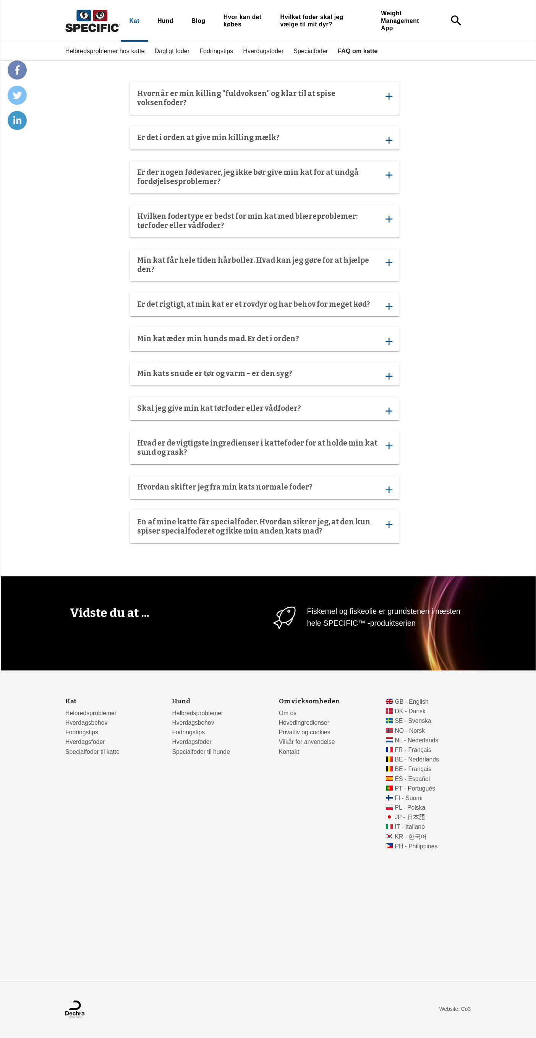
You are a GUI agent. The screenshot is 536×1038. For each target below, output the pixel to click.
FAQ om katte (357, 50)
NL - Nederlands (416, 740)
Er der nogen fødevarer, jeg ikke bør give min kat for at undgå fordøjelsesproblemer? (264, 177)
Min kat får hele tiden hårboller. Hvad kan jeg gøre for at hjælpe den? (264, 264)
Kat (134, 21)
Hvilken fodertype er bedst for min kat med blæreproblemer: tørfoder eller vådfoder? (264, 220)
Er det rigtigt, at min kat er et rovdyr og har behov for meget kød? (264, 305)
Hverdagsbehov (86, 722)
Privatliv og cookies (304, 732)
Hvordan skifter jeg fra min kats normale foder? (264, 489)
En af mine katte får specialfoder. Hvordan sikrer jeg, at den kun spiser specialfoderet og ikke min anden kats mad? (264, 526)
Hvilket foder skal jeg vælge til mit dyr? (311, 21)
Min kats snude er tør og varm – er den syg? (264, 375)
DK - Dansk (410, 711)
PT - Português (415, 788)
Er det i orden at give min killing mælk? (264, 139)
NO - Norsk (410, 730)
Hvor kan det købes (242, 21)
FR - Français (413, 750)
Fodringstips (216, 50)
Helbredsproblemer (91, 713)
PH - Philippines (416, 846)
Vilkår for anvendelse (307, 742)
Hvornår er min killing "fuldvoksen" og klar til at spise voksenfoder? (264, 98)
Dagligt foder (171, 50)
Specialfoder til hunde (201, 751)
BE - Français (413, 769)
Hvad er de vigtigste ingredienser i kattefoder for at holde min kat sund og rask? (264, 448)
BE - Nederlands (417, 759)
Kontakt (289, 751)
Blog (198, 21)
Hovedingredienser (304, 722)
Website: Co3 (455, 1009)
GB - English (411, 701)
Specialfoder (310, 50)
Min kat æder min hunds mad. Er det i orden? (264, 340)
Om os (287, 713)
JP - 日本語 (410, 817)
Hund (165, 21)
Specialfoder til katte (92, 751)
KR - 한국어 (411, 836)
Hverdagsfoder (263, 50)
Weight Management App (400, 20)
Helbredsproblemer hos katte (104, 50)
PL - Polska (410, 807)
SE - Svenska (413, 720)
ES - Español (412, 779)
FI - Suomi (409, 798)
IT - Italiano (410, 826)
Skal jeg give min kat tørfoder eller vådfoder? (264, 410)
